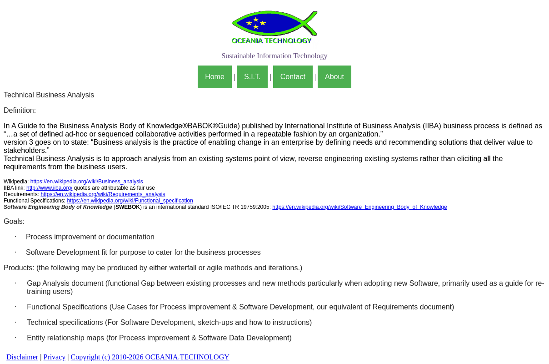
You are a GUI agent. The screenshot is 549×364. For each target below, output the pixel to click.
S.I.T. (252, 77)
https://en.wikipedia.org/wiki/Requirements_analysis (102, 194)
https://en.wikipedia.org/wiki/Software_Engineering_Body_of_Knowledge (359, 207)
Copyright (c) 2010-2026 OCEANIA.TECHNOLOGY (149, 357)
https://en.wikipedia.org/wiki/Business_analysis (86, 181)
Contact (292, 77)
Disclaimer (22, 357)
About (334, 77)
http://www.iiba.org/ (49, 188)
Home (215, 77)
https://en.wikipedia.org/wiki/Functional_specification (130, 200)
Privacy (54, 357)
